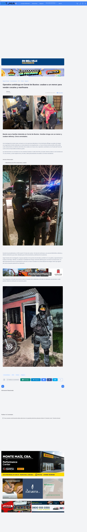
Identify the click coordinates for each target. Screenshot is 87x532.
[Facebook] (49, 379)
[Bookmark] (4, 380)
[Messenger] (43, 379)
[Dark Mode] (77, 3)
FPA (13, 374)
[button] (59, 93)
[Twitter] (55, 379)
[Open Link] (85, 3)
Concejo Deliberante (25, 3)
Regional (41, 3)
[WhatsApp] (25, 379)
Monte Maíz (34, 3)
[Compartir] (60, 379)
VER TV (60, 3)
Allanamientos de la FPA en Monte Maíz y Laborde (15, 162)
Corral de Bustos (7, 374)
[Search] (82, 3)
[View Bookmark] (80, 3)
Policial (18, 374)
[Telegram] (36, 379)
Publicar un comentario (13, 379)
